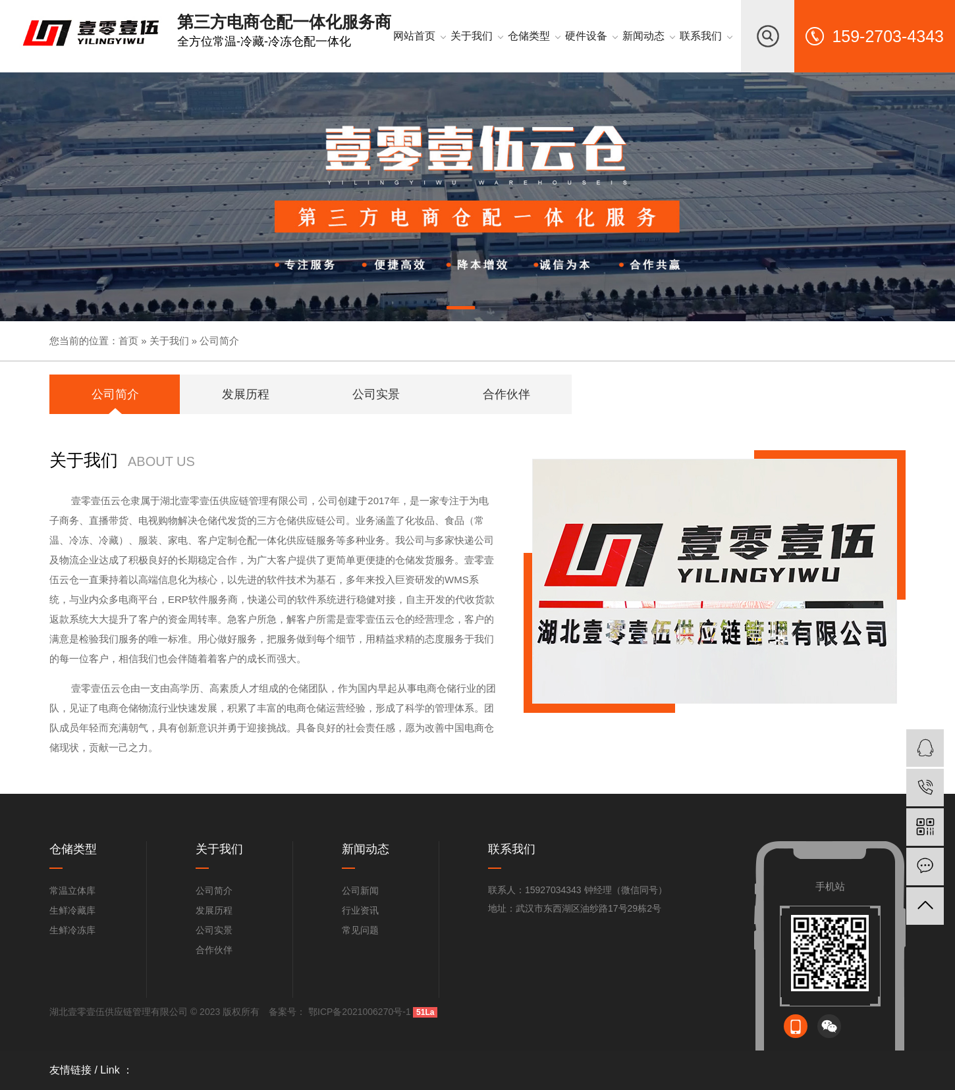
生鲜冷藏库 (72, 910)
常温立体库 (72, 890)
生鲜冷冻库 (72, 930)
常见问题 (360, 930)
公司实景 (214, 930)
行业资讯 (360, 910)
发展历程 (214, 910)
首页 (128, 340)
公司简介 (219, 340)
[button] (461, 310)
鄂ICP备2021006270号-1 (358, 1011)
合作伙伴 (214, 950)
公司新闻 (360, 890)
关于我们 (169, 340)
